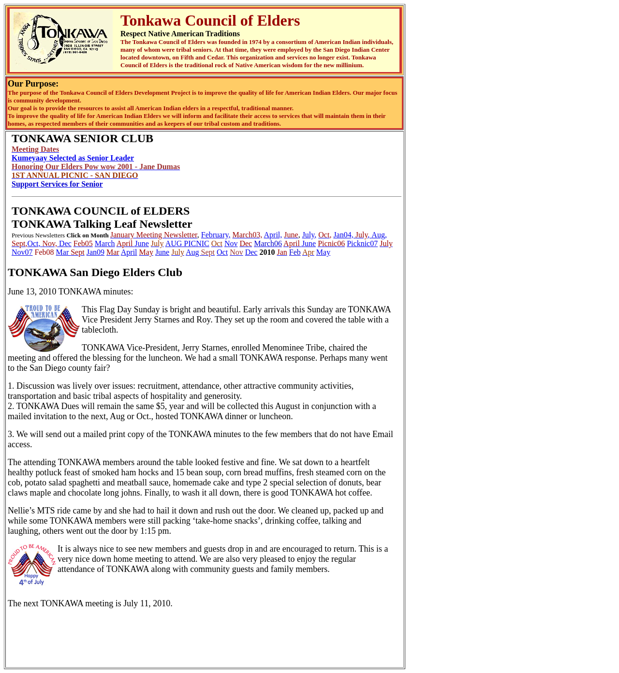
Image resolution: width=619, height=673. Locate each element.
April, (273, 235)
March (105, 243)
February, (216, 235)
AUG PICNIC (187, 243)
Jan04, (344, 235)
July (308, 235)
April (129, 252)
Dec (65, 243)
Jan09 (95, 252)
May (323, 252)
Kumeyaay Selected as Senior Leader (73, 158)
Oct (222, 252)
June (142, 243)
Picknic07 (362, 243)
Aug (193, 252)
